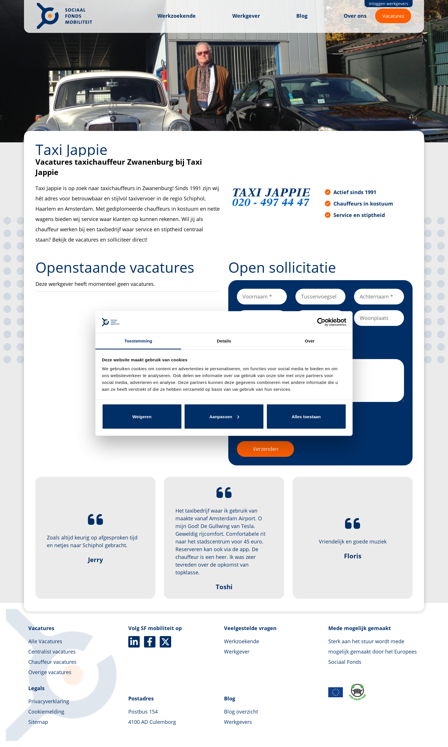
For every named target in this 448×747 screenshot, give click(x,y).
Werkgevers (238, 721)
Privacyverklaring (48, 701)
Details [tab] (224, 340)
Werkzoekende (176, 15)
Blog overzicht (241, 711)
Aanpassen (224, 416)
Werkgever (246, 15)
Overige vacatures (49, 672)
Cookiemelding (46, 711)
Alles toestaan (306, 416)
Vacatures (393, 16)
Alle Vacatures (45, 641)
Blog (301, 15)
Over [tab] (310, 340)
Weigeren (141, 416)
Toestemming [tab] (138, 340)
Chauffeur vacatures (52, 661)
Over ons (355, 15)
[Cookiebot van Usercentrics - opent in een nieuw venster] (321, 322)
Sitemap (38, 721)
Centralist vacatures (52, 651)
